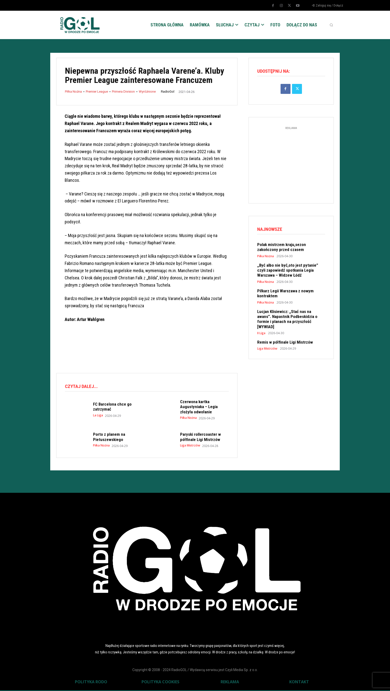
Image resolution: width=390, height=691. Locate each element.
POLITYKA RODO (91, 682)
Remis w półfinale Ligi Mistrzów (285, 343)
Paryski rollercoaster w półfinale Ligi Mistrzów (200, 437)
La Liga (98, 416)
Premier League (97, 91)
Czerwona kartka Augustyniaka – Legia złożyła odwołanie (199, 407)
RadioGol (167, 91)
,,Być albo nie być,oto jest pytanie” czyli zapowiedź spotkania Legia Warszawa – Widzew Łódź (287, 271)
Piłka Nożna (73, 91)
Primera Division (123, 91)
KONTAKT (299, 682)
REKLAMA (230, 682)
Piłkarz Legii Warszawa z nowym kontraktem (285, 295)
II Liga (261, 334)
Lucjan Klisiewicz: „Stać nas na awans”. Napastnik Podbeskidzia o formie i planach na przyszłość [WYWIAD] (287, 320)
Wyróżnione (147, 91)
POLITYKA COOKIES (160, 682)
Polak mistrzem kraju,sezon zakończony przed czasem (281, 248)
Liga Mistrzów (190, 446)
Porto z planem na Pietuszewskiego (109, 437)
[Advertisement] (146, 348)
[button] (331, 25)
